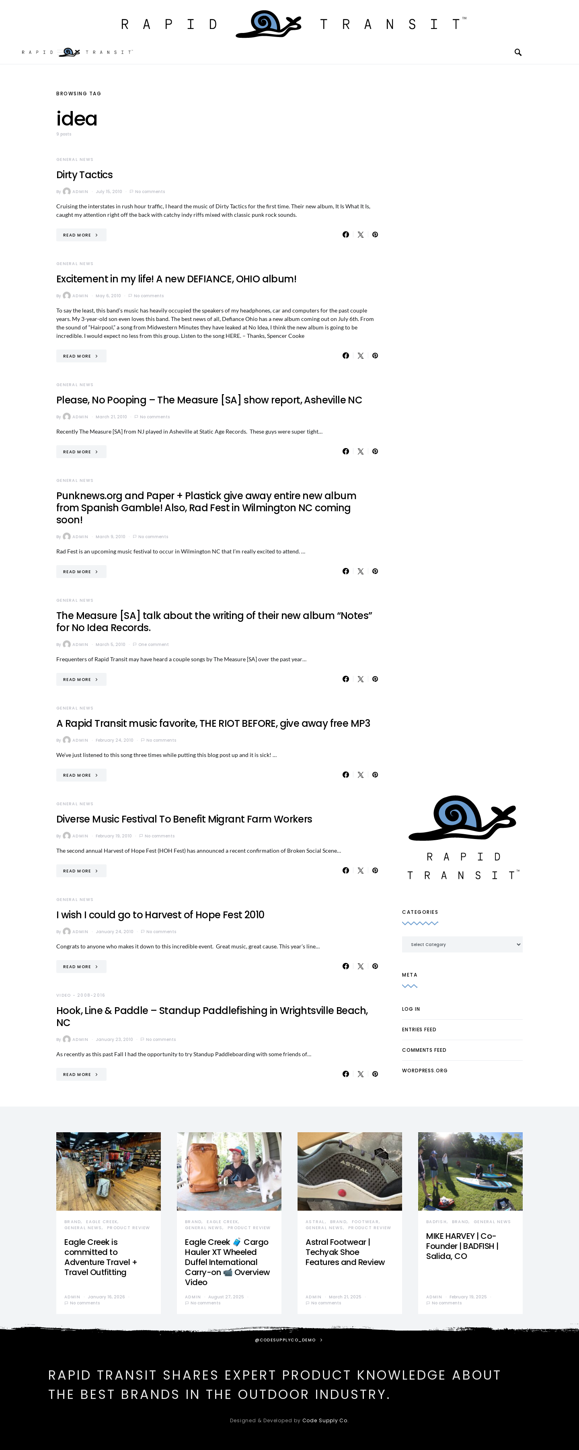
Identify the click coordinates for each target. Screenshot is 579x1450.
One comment (153, 645)
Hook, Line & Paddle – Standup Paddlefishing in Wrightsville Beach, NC (212, 1016)
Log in (411, 1009)
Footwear (365, 1222)
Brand (72, 1222)
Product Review (128, 1228)
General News (75, 159)
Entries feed (419, 1029)
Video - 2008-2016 (80, 995)
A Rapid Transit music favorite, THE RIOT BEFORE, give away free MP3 (213, 723)
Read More (77, 235)
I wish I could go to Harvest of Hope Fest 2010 (160, 914)
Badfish (436, 1222)
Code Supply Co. (325, 1420)
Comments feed (424, 1050)
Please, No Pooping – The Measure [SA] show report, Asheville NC (209, 400)
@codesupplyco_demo (285, 1340)
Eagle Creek (101, 1222)
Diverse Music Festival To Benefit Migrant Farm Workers (184, 819)
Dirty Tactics (84, 174)
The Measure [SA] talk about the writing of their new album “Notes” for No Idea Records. (214, 621)
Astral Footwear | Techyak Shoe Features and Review (345, 1252)
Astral (315, 1222)
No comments (150, 192)
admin (75, 191)
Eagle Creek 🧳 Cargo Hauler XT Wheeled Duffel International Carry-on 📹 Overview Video (227, 1262)
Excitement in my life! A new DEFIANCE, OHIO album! (176, 279)
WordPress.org (425, 1070)
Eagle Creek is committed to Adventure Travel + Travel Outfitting (100, 1257)
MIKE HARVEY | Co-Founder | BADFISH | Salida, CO (462, 1246)
